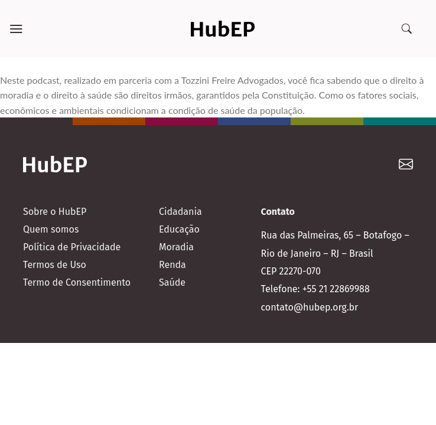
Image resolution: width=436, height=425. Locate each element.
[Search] (406, 29)
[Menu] (16, 29)
